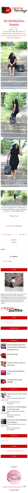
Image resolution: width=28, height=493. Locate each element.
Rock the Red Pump (12, 354)
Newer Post (14, 240)
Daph (17, 216)
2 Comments (10, 416)
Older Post (14, 242)
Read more (17, 402)
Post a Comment (7, 261)
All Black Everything (9, 32)
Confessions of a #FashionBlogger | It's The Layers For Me (17, 408)
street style (17, 36)
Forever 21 (10, 36)
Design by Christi (8, 487)
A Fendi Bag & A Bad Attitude (15, 450)
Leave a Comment (7, 234)
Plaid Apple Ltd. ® (19, 487)
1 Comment (10, 403)
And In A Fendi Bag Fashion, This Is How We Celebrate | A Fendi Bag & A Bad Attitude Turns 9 (16, 347)
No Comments (11, 429)
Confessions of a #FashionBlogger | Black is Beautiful (17, 421)
